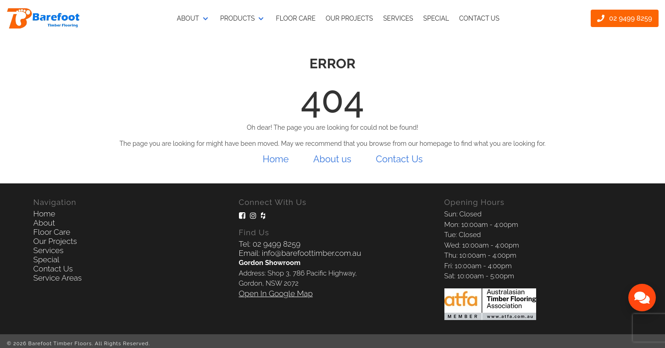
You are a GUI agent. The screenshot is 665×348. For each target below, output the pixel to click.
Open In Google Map (276, 293)
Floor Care (296, 18)
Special (436, 18)
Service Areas (57, 277)
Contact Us (479, 18)
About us (332, 159)
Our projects (349, 18)
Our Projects (55, 241)
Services (398, 18)
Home (276, 159)
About (188, 18)
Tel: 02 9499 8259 (269, 244)
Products (237, 18)
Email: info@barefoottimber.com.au (300, 253)
